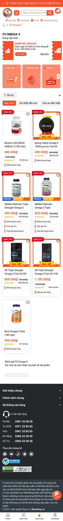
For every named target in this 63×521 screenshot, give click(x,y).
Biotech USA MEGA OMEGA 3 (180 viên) (15, 145)
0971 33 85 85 (24, 426)
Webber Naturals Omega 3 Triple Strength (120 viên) (45, 206)
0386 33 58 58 (24, 436)
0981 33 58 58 (24, 421)
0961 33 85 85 (24, 431)
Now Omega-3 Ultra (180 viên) (15, 333)
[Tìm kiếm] (50, 13)
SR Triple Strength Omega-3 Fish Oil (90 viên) (15, 272)
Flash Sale (10, 20)
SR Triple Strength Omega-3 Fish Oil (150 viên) (46, 272)
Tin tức (35, 20)
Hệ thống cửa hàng (48, 20)
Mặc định (9, 103)
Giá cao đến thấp (51, 103)
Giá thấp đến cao (28, 103)
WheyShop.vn (38, 509)
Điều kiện (34, 54)
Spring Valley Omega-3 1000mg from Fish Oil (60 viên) (46, 145)
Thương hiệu (23, 20)
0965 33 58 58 (24, 441)
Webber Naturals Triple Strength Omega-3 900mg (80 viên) (16, 206)
